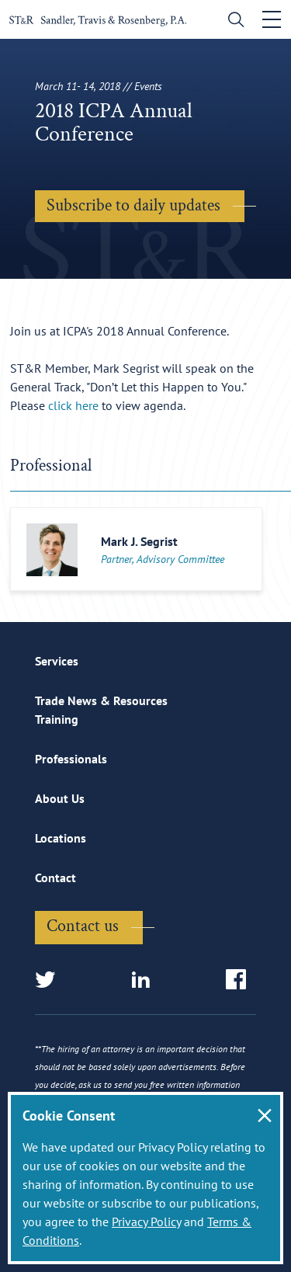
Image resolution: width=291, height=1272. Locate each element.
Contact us (83, 926)
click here (73, 405)
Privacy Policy (146, 1221)
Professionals (71, 758)
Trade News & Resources (101, 700)
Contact (55, 877)
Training (56, 719)
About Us (60, 798)
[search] (232, 21)
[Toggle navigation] (272, 19)
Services (56, 661)
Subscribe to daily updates (133, 205)
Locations (60, 838)
